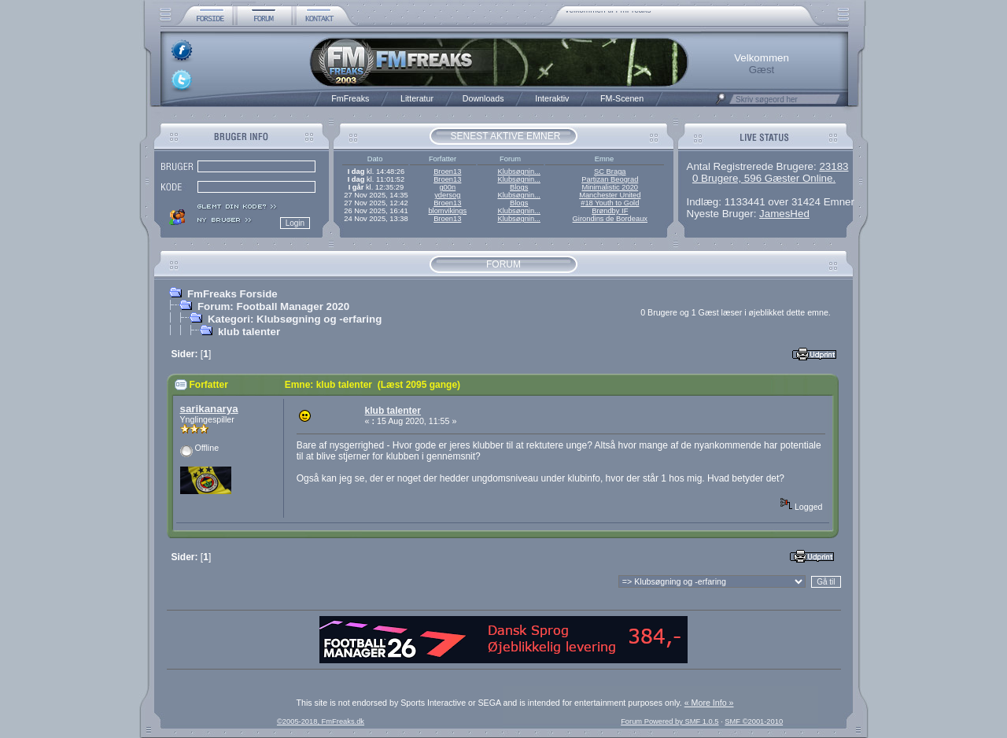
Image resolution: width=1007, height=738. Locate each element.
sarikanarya (209, 409)
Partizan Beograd (609, 179)
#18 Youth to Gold (610, 203)
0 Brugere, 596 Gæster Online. (763, 178)
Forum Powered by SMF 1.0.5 (669, 721)
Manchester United (609, 195)
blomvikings (447, 211)
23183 (833, 166)
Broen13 (447, 171)
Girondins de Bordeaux (610, 219)
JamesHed (784, 214)
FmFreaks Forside (232, 294)
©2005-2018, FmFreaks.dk (320, 721)
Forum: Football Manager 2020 (273, 306)
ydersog (447, 195)
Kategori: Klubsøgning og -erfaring (295, 319)
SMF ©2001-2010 (754, 721)
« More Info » (709, 702)
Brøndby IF (610, 211)
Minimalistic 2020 (610, 187)
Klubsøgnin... (518, 171)
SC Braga (609, 171)
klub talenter (249, 332)
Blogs (519, 187)
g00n (447, 187)
